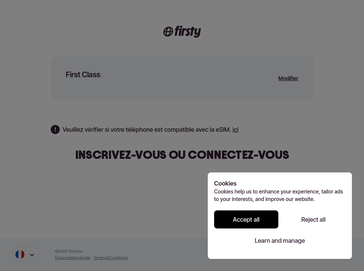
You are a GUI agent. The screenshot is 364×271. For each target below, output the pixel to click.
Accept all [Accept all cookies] (246, 219)
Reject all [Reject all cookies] (313, 219)
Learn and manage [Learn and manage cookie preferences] (280, 240)
